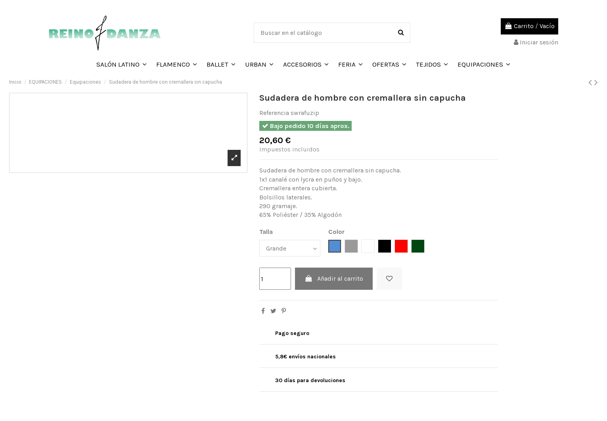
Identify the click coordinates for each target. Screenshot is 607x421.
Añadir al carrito (334, 278)
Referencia (274, 113)
